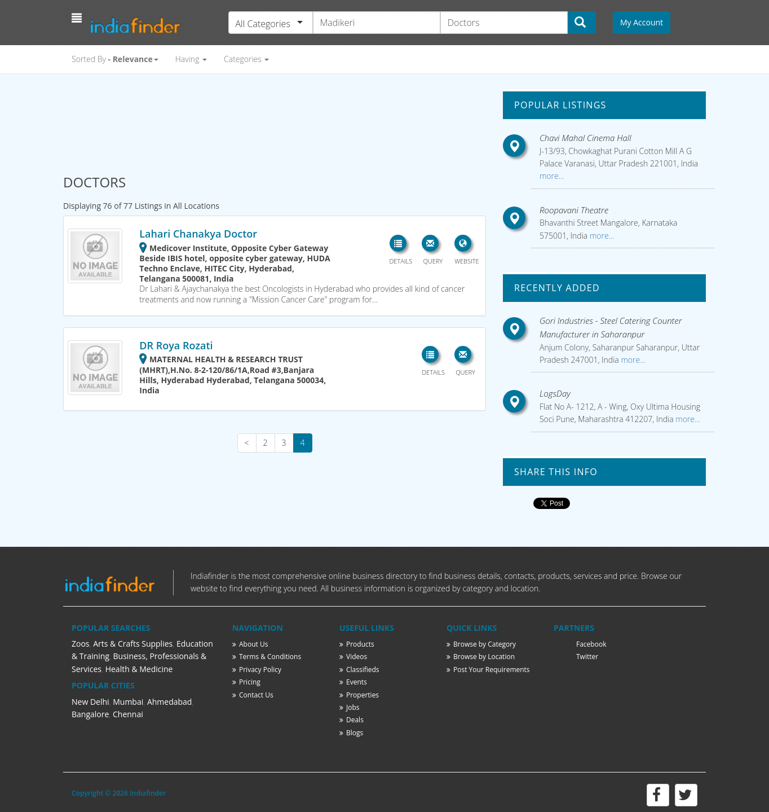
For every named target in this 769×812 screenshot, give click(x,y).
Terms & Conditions (266, 656)
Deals (351, 720)
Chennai (128, 714)
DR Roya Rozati (176, 345)
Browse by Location (481, 656)
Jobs (349, 707)
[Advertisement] (274, 119)
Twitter (587, 656)
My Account (641, 22)
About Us (250, 644)
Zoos (81, 643)
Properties (359, 695)
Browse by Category (481, 644)
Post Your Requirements (488, 669)
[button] (78, 18)
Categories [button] (246, 59)
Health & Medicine (139, 669)
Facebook (591, 644)
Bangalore (90, 714)
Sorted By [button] (115, 59)
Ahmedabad (169, 701)
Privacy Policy (256, 669)
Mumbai (128, 701)
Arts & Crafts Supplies (133, 643)
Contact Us (252, 695)
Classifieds (359, 669)
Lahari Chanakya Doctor (198, 233)
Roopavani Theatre (574, 210)
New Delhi (90, 701)
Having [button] (191, 59)
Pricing (246, 682)
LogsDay (555, 393)
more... (552, 175)
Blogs (351, 733)
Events (353, 682)
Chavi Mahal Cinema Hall (585, 137)
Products (356, 644)
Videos (353, 656)
